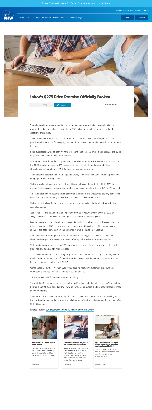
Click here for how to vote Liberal (94, 3)
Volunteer (65, 18)
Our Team (20, 18)
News (38, 18)
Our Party (30, 18)
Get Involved (46, 18)
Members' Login (76, 18)
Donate (142, 18)
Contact (56, 18)
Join (127, 18)
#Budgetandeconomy (56, 310)
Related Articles (111, 105)
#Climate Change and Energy (80, 310)
